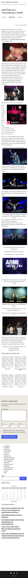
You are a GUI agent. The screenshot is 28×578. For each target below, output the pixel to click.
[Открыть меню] (26, 2)
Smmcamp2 (4, 39)
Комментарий (4, 409)
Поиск (2, 475)
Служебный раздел (8, 469)
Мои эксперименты (8, 461)
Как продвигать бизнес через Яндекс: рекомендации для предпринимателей (12, 522)
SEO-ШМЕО (6, 447)
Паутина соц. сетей (8, 464)
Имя (2, 423)
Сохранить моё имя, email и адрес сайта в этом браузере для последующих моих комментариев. (14, 431)
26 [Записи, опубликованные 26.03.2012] (3, 499)
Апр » (15, 501)
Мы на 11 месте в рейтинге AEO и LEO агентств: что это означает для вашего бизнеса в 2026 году (12, 510)
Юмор (5, 472)
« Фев (12, 501)
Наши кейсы (7, 462)
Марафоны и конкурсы (9, 459)
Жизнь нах (11, 17)
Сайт (20, 423)
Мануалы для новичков (9, 457)
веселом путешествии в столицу (17, 39)
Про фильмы (7, 466)
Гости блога (6, 452)
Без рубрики (6, 449)
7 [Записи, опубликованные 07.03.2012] (10, 492)
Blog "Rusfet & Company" (9, 2)
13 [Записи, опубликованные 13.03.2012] (6, 494)
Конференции (7, 456)
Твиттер (6, 471)
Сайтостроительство (8, 467)
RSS (22, 346)
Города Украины (7, 450)
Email (11, 423)
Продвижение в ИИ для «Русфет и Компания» (11, 516)
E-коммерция (7, 446)
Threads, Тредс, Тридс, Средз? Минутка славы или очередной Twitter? (10, 529)
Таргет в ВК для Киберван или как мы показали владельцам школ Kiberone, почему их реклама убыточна (12, 535)
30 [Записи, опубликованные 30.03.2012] (17, 499)
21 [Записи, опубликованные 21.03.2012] (10, 497)
